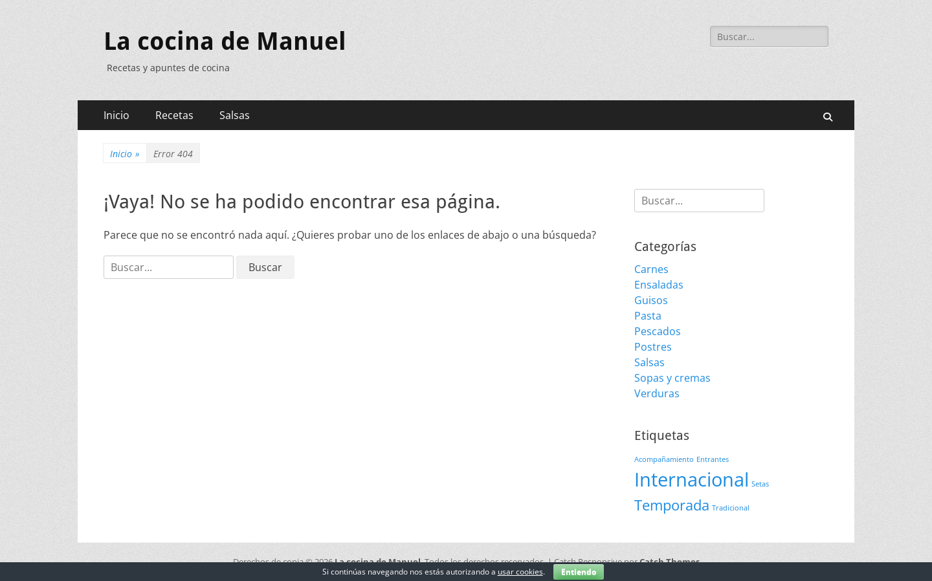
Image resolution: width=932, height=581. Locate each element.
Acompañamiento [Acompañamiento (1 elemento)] (664, 459)
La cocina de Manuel (225, 41)
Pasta (647, 316)
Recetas (174, 115)
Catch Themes (669, 561)
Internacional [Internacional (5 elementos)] (691, 479)
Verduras (657, 393)
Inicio (116, 115)
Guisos (651, 300)
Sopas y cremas (672, 378)
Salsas (234, 115)
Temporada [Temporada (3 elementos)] (671, 505)
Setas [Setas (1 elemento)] (760, 483)
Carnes (651, 269)
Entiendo (578, 571)
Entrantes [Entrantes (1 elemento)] (712, 459)
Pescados (657, 331)
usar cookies (520, 571)
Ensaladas (658, 285)
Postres (653, 347)
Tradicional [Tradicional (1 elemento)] (730, 507)
